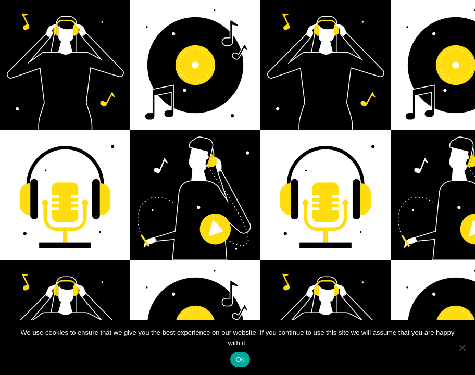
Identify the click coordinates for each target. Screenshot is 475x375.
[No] (462, 347)
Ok (239, 360)
